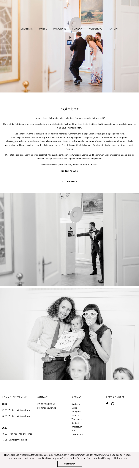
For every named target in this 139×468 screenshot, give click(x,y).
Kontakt (113, 28)
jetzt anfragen (69, 181)
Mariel (43, 28)
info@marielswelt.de (46, 407)
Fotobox (75, 415)
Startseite (27, 28)
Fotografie (59, 28)
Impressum (77, 426)
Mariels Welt (70, 15)
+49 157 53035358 (46, 404)
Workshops (95, 28)
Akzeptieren (69, 464)
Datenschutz (77, 434)
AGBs (74, 430)
